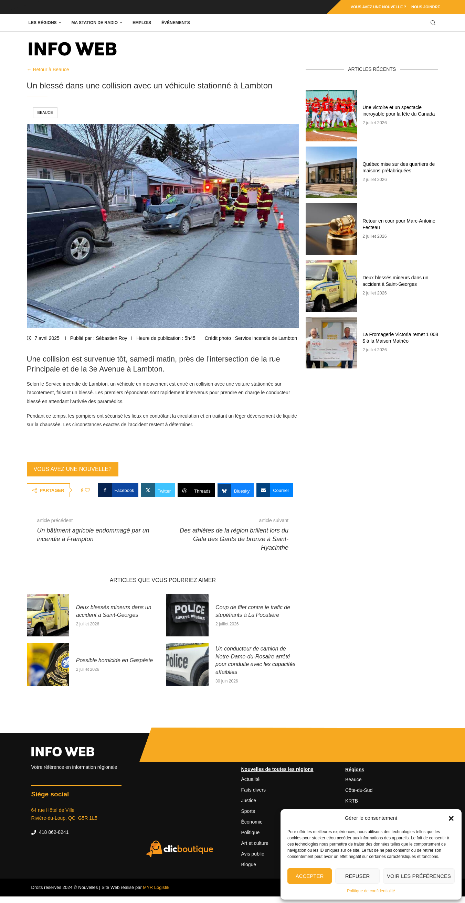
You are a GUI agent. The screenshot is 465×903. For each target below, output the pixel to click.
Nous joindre (425, 7)
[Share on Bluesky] (236, 490)
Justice (248, 800)
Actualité (250, 779)
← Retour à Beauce (48, 69)
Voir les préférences (419, 876)
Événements (175, 22)
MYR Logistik (156, 887)
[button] (451, 818)
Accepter (310, 876)
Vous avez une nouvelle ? (378, 7)
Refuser (357, 876)
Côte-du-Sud (358, 790)
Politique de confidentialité (371, 891)
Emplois (142, 22)
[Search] (433, 22)
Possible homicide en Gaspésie (114, 660)
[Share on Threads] (196, 490)
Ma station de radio (95, 22)
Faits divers (253, 790)
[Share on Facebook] (118, 490)
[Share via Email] (274, 490)
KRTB (351, 801)
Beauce (45, 112)
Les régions (43, 22)
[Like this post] (87, 490)
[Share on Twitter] (158, 490)
